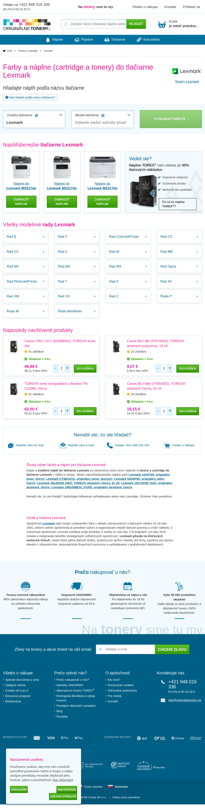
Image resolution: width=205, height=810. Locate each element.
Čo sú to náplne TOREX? (173, 204)
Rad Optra (169, 268)
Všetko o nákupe (145, 7)
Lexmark (48, 529)
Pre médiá (114, 701)
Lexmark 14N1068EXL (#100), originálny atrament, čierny (91, 492)
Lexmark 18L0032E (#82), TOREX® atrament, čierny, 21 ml (78, 488)
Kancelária (152, 39)
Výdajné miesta (15, 690)
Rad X (114, 284)
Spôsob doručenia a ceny (22, 685)
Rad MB (167, 252)
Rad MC (13, 268)
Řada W (13, 316)
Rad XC (167, 284)
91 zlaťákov (36, 399)
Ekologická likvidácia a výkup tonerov (75, 704)
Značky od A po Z (16, 696)
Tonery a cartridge (27, 51)
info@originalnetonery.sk (184, 705)
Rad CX (13, 252)
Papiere (82, 39)
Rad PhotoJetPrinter (22, 284)
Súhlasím (19, 789)
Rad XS (64, 300)
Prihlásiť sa (191, 7)
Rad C (63, 236)
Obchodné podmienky (122, 696)
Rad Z (114, 300)
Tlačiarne (116, 39)
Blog (59, 716)
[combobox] (34, 119)
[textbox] (102, 123)
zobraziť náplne (21, 201)
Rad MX (116, 268)
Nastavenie (66, 789)
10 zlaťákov (138, 357)
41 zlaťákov (36, 357)
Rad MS (64, 268)
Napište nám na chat (26, 450)
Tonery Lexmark (187, 82)
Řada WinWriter (70, 316)
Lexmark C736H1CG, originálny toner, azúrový (79, 484)
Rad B (12, 236)
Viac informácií (62, 780)
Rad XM (13, 300)
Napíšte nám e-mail (77, 450)
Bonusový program (17, 701)
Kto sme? (114, 685)
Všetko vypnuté (63, 796)
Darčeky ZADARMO (69, 690)
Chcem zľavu (172, 655)
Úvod (9, 51)
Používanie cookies (121, 690)
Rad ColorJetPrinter (125, 236)
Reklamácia (13, 707)
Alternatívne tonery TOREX (75, 696)
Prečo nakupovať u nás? (72, 685)
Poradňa (62, 722)
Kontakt (170, 7)
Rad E (63, 252)
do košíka (85, 374)
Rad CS (167, 236)
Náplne (50, 39)
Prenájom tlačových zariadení (76, 711)
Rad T (63, 284)
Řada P (166, 300)
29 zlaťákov (138, 399)
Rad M (115, 252)
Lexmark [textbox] (14, 122)
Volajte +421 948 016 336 (128, 450)
